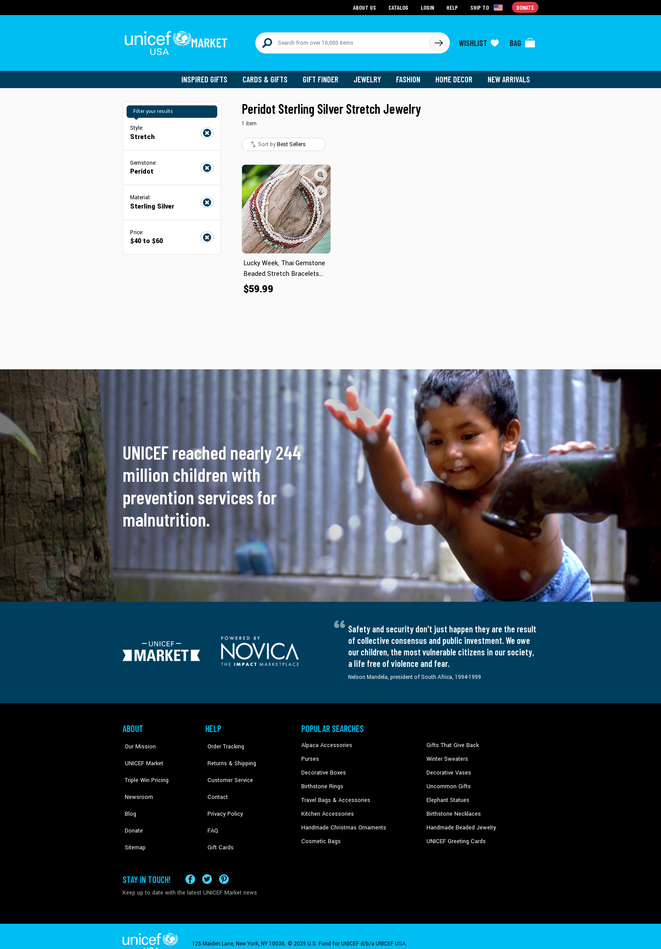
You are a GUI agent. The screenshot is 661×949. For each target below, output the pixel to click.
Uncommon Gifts (448, 782)
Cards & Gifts (270, 75)
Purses (310, 755)
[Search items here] (343, 41)
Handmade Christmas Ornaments (342, 822)
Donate (131, 809)
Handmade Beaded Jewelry (459, 822)
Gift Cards (217, 822)
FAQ (210, 809)
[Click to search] (438, 41)
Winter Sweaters (446, 755)
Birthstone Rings (321, 782)
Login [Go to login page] (428, 7)
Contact (215, 782)
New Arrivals (509, 75)
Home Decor (455, 75)
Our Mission (138, 741)
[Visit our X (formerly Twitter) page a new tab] (207, 865)
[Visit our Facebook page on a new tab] (190, 865)
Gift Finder (324, 75)
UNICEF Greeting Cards (454, 835)
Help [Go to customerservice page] (453, 7)
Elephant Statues (447, 795)
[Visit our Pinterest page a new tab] (224, 865)
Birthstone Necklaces (452, 809)
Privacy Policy (222, 795)
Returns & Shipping (228, 755)
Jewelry (370, 75)
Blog (128, 795)
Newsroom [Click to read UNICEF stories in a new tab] (136, 782)
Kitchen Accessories (326, 809)
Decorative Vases (448, 768)
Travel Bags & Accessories (333, 795)
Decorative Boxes (322, 768)
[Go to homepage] (178, 41)
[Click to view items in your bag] (522, 40)
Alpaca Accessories (325, 741)
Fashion (410, 75)
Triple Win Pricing (144, 768)
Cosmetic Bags (320, 835)
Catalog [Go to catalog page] (399, 7)
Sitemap (133, 822)
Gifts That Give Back (451, 741)
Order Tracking (223, 741)
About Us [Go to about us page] (366, 7)
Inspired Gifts (210, 75)
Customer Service (226, 768)
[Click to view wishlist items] (478, 41)
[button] (320, 170)
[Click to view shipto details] (488, 7)
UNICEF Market (140, 755)
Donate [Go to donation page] (525, 7)
